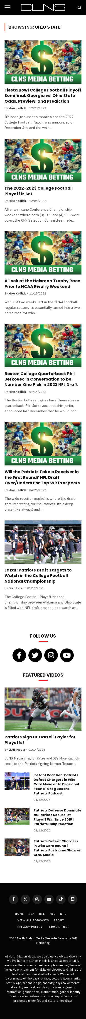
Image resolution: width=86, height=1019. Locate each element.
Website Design (56, 938)
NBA (31, 913)
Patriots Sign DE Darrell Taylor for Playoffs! (40, 739)
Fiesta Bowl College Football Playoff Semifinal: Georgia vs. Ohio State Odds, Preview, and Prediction (43, 95)
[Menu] (7, 7)
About (59, 920)
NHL (63, 913)
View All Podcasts (33, 920)
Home (19, 913)
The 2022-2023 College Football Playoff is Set (39, 190)
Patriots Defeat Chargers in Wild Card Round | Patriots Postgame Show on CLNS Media (57, 848)
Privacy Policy (30, 927)
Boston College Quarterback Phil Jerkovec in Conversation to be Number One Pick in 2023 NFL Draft (41, 379)
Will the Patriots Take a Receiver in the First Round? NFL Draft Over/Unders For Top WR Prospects (42, 477)
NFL (42, 913)
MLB (52, 913)
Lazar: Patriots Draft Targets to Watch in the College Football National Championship (38, 575)
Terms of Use (58, 927)
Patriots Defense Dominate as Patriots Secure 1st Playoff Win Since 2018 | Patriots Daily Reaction (57, 817)
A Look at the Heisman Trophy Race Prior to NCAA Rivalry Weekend (42, 283)
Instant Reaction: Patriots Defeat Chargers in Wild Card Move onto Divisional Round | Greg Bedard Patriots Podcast (56, 784)
